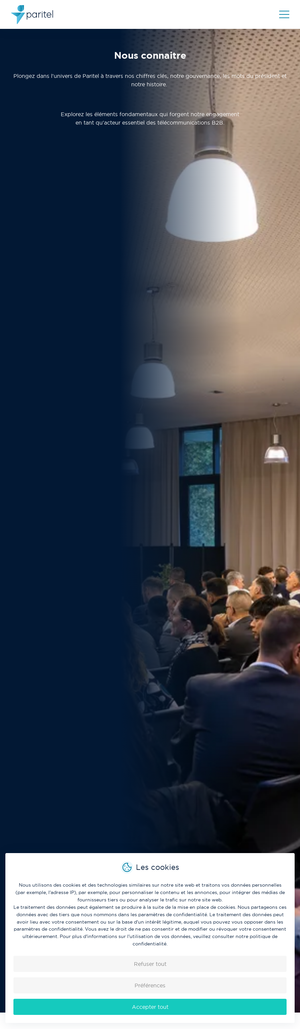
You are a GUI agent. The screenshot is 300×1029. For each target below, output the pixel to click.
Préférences (150, 985)
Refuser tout (150, 964)
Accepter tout (150, 1006)
